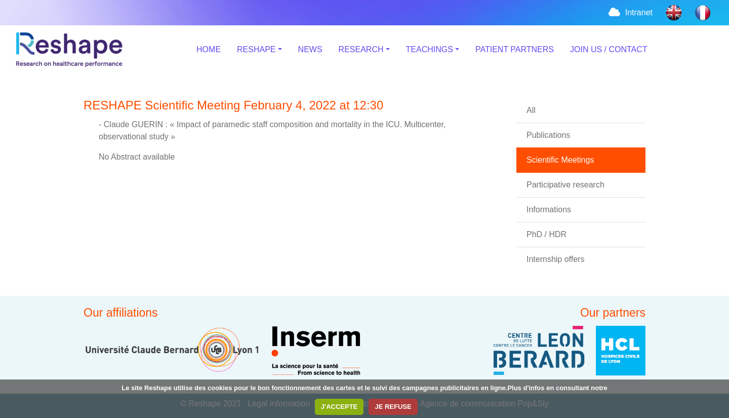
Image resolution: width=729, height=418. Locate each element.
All (531, 110)
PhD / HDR (546, 234)
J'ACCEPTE (339, 406)
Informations (548, 209)
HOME (208, 49)
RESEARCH (361, 49)
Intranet (630, 12)
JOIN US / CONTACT (608, 49)
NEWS (310, 49)
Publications (548, 135)
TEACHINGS (429, 49)
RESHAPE (256, 49)
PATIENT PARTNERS (514, 49)
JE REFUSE (393, 406)
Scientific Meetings (560, 160)
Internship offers (555, 259)
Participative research (565, 184)
